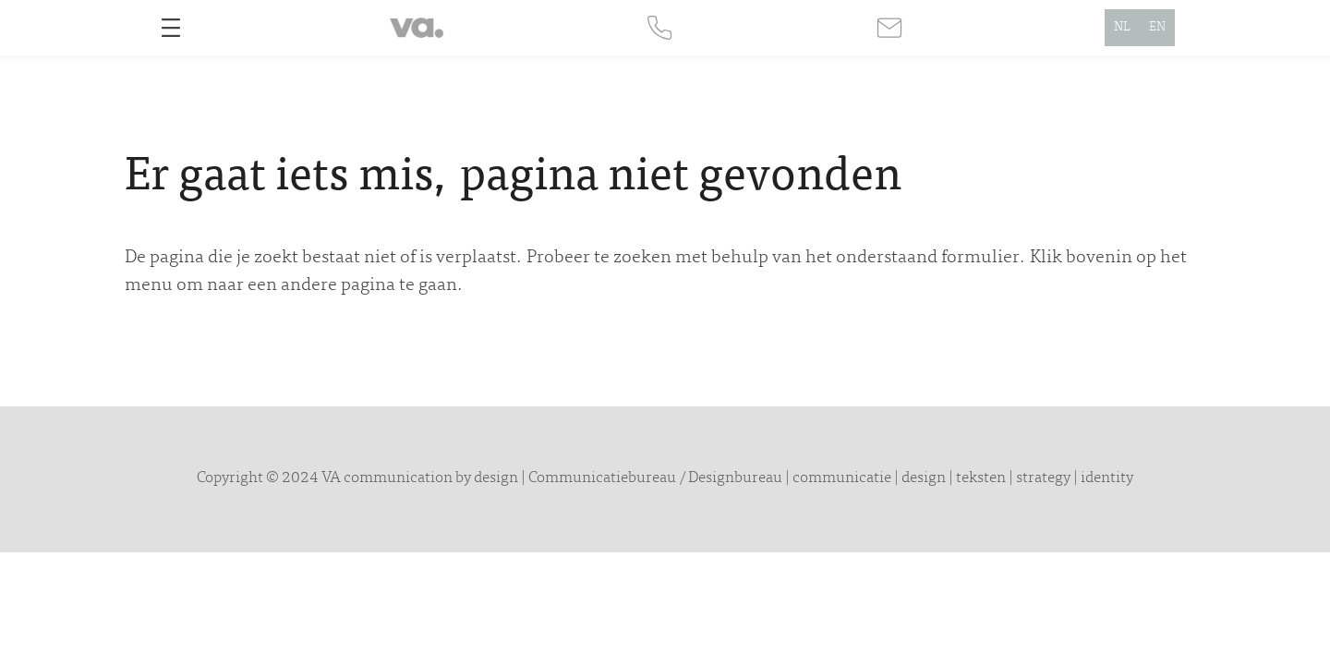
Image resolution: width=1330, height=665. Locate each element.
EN (1157, 27)
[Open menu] (171, 27)
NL (1122, 27)
